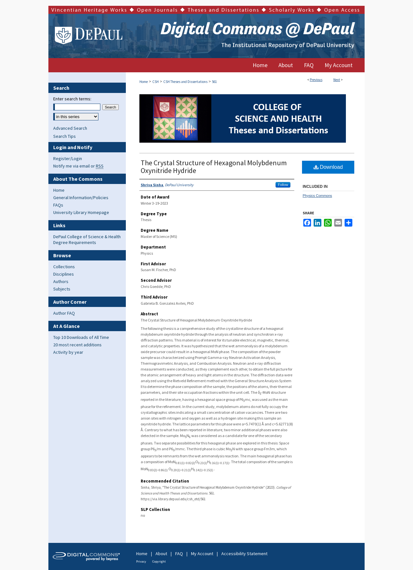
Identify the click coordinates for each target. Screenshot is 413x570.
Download (328, 167)
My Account (202, 553)
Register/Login (67, 158)
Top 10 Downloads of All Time (81, 337)
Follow (283, 185)
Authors (60, 281)
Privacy (141, 561)
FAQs (58, 205)
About (161, 553)
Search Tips (64, 136)
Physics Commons (317, 196)
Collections (64, 267)
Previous (316, 79)
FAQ (179, 553)
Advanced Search (70, 128)
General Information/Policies (80, 197)
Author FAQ (64, 313)
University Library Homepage (81, 212)
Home (143, 81)
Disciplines (63, 274)
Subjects (61, 289)
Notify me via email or (78, 166)
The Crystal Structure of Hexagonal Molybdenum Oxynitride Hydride (214, 166)
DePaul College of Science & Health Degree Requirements (87, 239)
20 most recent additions (77, 345)
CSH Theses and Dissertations (185, 81)
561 (214, 81)
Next (336, 79)
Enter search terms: (72, 99)
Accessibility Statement (244, 553)
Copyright (159, 561)
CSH (155, 81)
